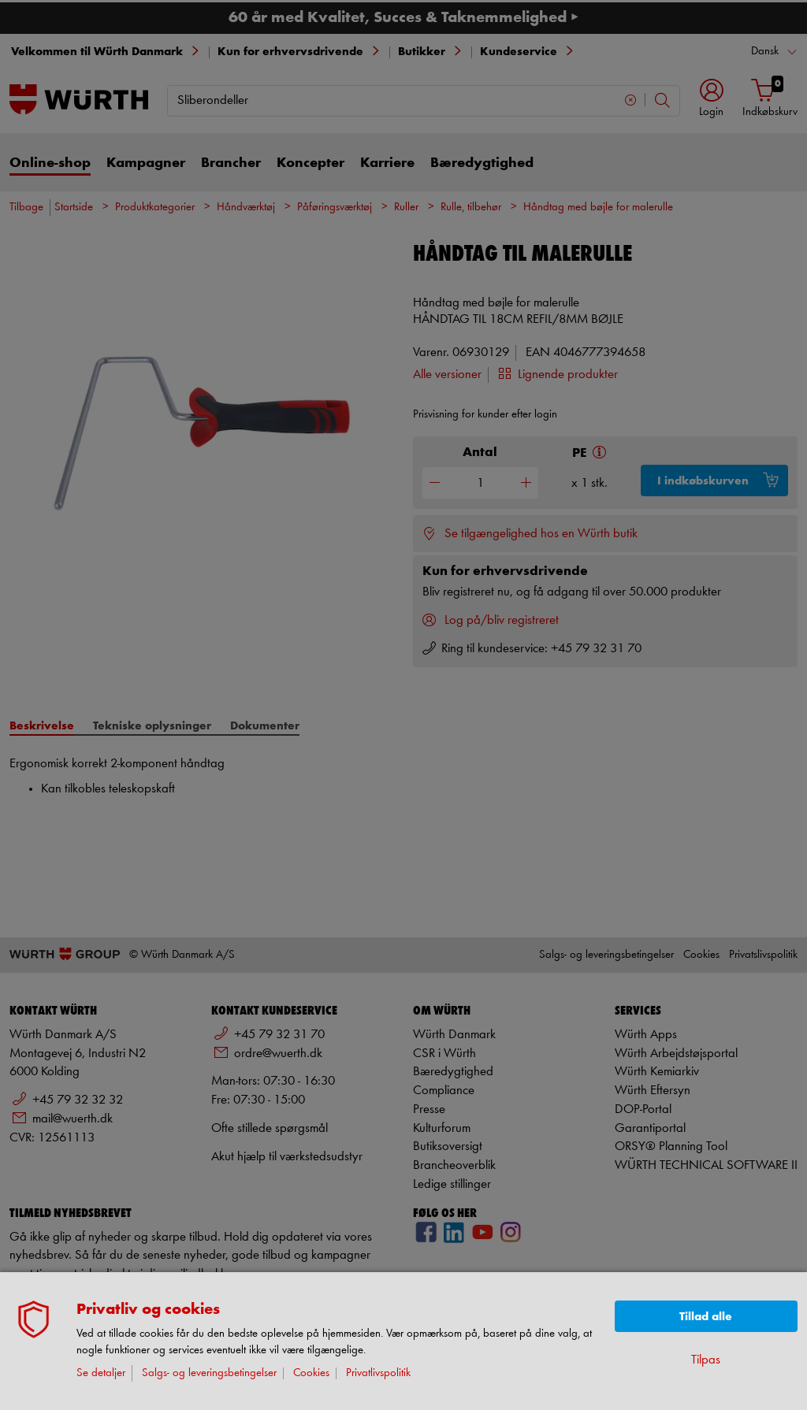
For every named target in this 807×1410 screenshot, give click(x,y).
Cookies (311, 1373)
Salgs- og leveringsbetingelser (209, 1373)
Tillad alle (705, 1317)
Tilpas (705, 1360)
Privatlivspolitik (378, 1373)
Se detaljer (100, 1373)
